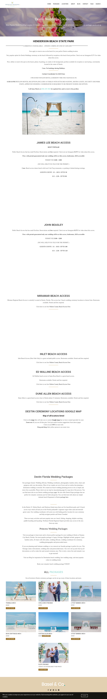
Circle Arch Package (45, 603)
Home (49, 4)
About (73, 4)
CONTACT (85, 4)
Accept (84, 695)
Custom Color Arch (45, 633)
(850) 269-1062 (45, 89)
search (98, 4)
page (55, 492)
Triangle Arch (11, 603)
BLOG (78, 4)
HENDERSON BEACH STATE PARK (53, 41)
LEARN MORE (10, 608)
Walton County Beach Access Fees (60, 306)
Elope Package (43, 664)
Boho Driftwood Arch (13, 633)
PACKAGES (56, 4)
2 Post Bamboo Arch (78, 603)
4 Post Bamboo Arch (78, 633)
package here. (64, 497)
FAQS (91, 4)
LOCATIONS (65, 4)
